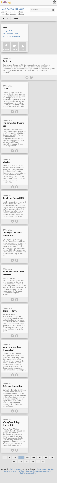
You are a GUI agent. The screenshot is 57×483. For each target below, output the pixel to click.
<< (5, 457)
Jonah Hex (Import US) (13, 198)
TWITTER (14, 49)
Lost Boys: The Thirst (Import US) (12, 234)
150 (15, 457)
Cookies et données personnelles (38, 471)
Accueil (5, 18)
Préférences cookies (28, 473)
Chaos (5, 88)
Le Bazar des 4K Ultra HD (12, 36)
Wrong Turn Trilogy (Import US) (11, 424)
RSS (23, 49)
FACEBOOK (6, 49)
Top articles (41, 469)
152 (27, 457)
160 (32, 461)
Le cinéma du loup (12, 9)
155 (45, 457)
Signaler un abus (10, 471)
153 (33, 457)
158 (20, 461)
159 (26, 461)
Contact (16, 18)
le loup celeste (8, 31)
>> (43, 461)
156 (52, 457)
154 (39, 457)
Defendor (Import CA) (13, 385)
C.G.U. (21, 471)
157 (14, 461)
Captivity (7, 61)
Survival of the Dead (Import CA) (12, 348)
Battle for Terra (10, 310)
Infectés (6, 161)
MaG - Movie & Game (10, 34)
